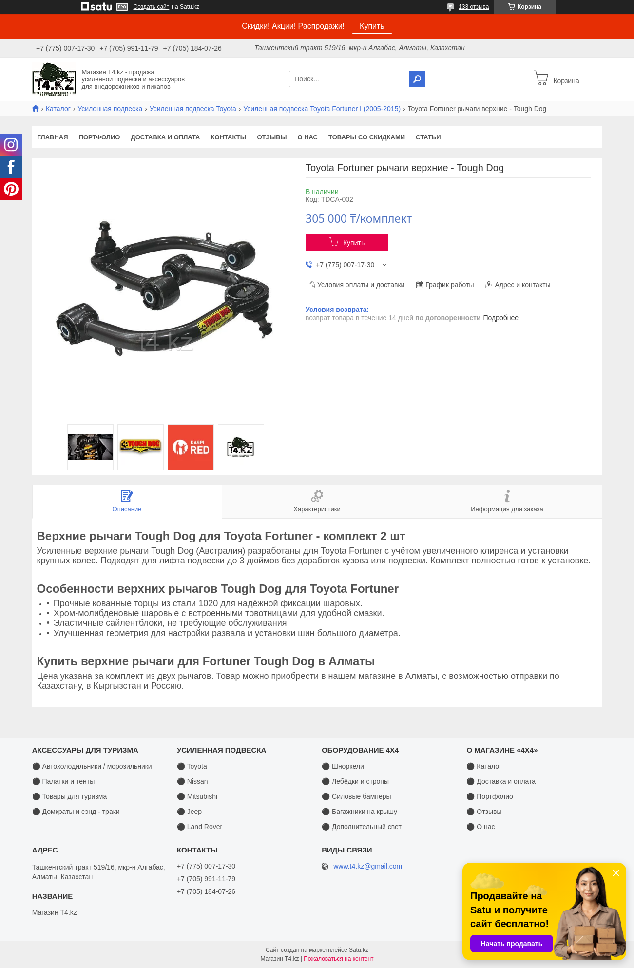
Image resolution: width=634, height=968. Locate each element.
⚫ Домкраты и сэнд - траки (76, 811)
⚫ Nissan (192, 781)
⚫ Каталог (483, 766)
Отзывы (272, 137)
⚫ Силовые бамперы (356, 796)
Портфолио (99, 137)
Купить (372, 26)
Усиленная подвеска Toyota (193, 109)
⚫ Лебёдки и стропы (355, 781)
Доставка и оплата (165, 137)
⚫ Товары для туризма (69, 796)
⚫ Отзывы (483, 811)
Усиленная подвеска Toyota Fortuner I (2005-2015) (322, 109)
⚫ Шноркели (343, 766)
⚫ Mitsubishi (197, 796)
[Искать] (417, 79)
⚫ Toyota (192, 766)
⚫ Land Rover (199, 827)
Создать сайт (152, 6)
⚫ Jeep (189, 811)
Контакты (229, 137)
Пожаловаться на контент (338, 958)
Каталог (58, 109)
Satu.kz (358, 950)
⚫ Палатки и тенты (63, 781)
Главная (53, 137)
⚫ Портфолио (489, 796)
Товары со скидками (366, 137)
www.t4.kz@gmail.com (367, 866)
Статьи (428, 137)
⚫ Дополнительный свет (362, 827)
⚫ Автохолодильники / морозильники (92, 766)
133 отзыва (474, 6)
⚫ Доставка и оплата (501, 781)
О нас (307, 137)
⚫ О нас (480, 827)
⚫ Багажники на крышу (359, 811)
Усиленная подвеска (109, 109)
